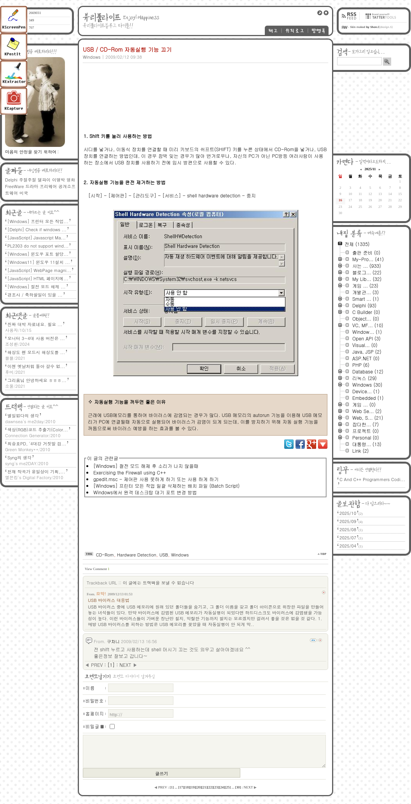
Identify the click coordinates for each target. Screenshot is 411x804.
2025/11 (370, 169)
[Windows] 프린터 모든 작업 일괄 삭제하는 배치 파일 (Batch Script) (166, 485)
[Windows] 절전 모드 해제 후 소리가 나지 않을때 (145, 465)
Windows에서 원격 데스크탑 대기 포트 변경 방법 (145, 492)
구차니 (113, 641)
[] (111, 664)
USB (163, 555)
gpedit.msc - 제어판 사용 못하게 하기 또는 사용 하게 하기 (156, 479)
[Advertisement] (115, 89)
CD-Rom (105, 555)
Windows (180, 555)
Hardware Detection (136, 555)
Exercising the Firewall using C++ (129, 472)
